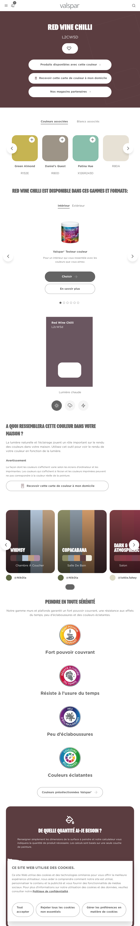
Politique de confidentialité (50, 891)
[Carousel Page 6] (78, 303)
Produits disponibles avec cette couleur (70, 64)
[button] (6, 5)
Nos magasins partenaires (70, 91)
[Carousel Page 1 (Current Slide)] (60, 303)
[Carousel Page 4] (71, 303)
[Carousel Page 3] (67, 303)
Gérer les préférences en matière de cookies (104, 909)
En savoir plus (70, 288)
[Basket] (12, 5)
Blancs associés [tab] (88, 121)
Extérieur (78, 205)
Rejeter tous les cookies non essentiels (58, 909)
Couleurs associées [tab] (54, 121)
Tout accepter (23, 909)
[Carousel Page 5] (75, 303)
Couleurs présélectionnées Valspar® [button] (70, 792)
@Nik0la (20, 580)
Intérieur (64, 205)
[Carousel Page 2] (64, 303)
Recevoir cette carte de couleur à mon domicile (71, 78)
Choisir (70, 276)
